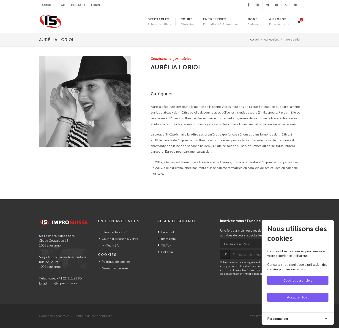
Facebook (168, 232)
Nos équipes (271, 39)
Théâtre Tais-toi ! (114, 232)
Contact (78, 5)
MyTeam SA (110, 245)
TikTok (166, 245)
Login (95, 5)
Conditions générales (54, 316)
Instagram (168, 239)
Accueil (48, 5)
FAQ (62, 5)
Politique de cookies (116, 261)
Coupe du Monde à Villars (120, 239)
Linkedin (167, 252)
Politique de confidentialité (93, 316)
